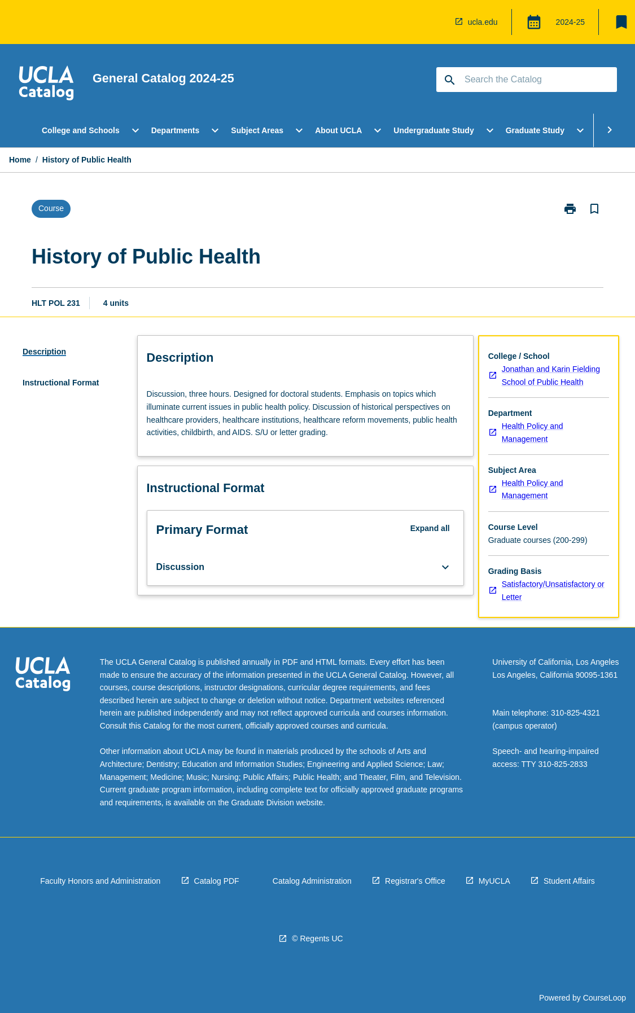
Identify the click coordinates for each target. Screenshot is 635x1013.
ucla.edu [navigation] (483, 22)
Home (20, 159)
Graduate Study (535, 130)
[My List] (621, 22)
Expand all (430, 528)
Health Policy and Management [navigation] (532, 433)
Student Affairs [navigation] (569, 880)
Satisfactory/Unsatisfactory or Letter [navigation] (553, 591)
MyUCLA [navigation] (494, 880)
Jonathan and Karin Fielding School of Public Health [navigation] (551, 376)
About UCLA (338, 130)
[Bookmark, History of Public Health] (594, 209)
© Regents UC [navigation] (317, 938)
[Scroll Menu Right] (609, 130)
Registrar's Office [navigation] (415, 880)
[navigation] (46, 84)
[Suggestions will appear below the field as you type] (527, 79)
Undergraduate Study (433, 130)
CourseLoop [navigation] (604, 997)
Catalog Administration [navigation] (312, 880)
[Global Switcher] (534, 22)
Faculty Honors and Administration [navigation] (100, 880)
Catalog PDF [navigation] (216, 880)
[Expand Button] (445, 567)
